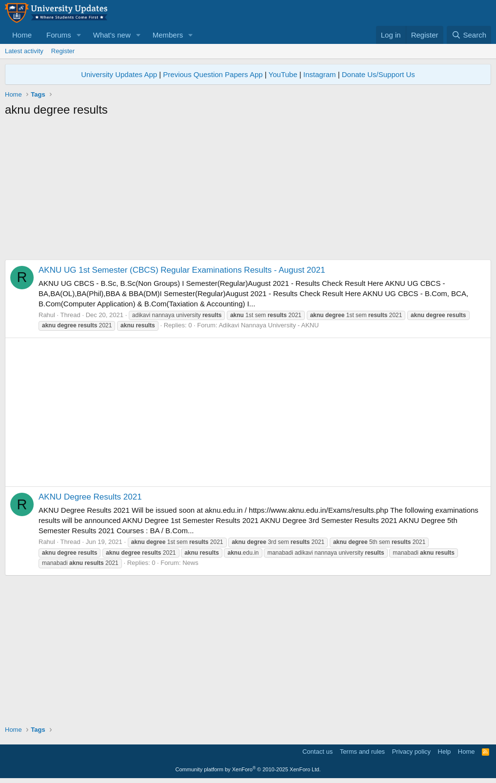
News (190, 562)
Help (444, 751)
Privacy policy (411, 751)
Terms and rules (362, 751)
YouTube (283, 74)
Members (168, 35)
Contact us (317, 751)
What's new (112, 35)
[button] (79, 35)
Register (63, 51)
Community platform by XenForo (248, 769)
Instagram (319, 74)
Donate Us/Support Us (378, 74)
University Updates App (119, 74)
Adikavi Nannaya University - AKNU (268, 325)
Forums (58, 35)
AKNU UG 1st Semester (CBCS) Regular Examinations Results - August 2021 (182, 270)
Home (22, 35)
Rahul (47, 315)
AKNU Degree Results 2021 (90, 497)
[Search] (469, 35)
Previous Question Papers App (212, 74)
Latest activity (24, 51)
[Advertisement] (248, 191)
